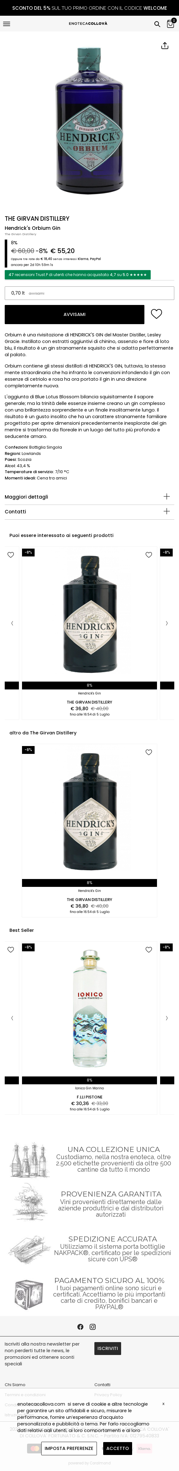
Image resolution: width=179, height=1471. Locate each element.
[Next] (166, 623)
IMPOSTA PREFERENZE (69, 1448)
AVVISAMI (75, 314)
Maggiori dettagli (26, 497)
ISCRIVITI (108, 1348)
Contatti (15, 511)
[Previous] (12, 623)
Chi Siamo (15, 1385)
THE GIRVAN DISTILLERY (37, 218)
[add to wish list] (156, 314)
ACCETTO (117, 1448)
